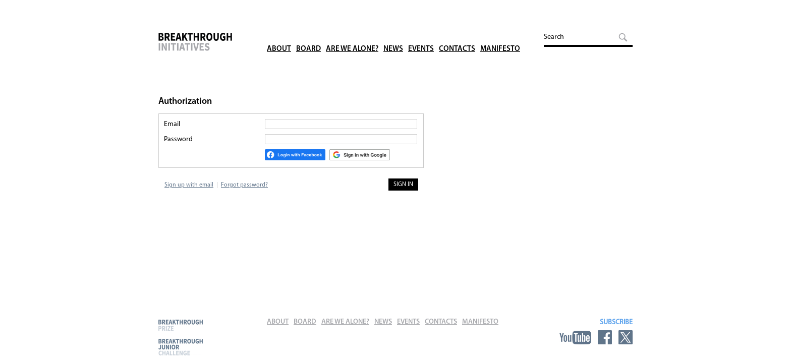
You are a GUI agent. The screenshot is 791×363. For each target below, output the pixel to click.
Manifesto (500, 35)
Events (421, 35)
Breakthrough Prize (180, 325)
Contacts (457, 35)
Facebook (605, 337)
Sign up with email (188, 185)
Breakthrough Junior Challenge (180, 346)
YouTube (575, 337)
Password (178, 139)
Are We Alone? (352, 35)
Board (308, 35)
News (393, 35)
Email (172, 124)
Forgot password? (244, 185)
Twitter (625, 337)
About (279, 35)
